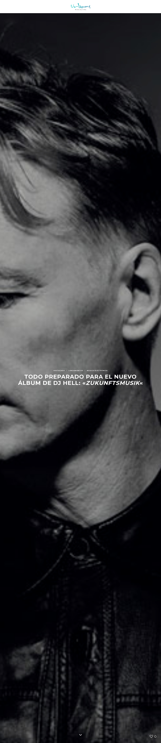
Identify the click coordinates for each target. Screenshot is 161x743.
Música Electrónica (97, 370)
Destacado (59, 370)
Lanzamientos (76, 370)
